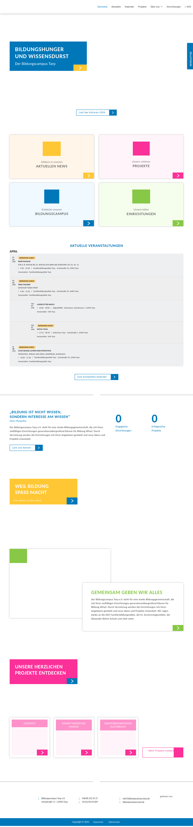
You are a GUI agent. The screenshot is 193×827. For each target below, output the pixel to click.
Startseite (102, 6)
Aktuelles (116, 6)
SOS (189, 6)
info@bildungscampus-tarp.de (137, 799)
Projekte (142, 6)
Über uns (157, 6)
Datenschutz (114, 823)
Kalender (129, 6)
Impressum (98, 823)
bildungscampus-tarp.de (134, 803)
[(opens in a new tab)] (47, 6)
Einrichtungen (174, 6)
